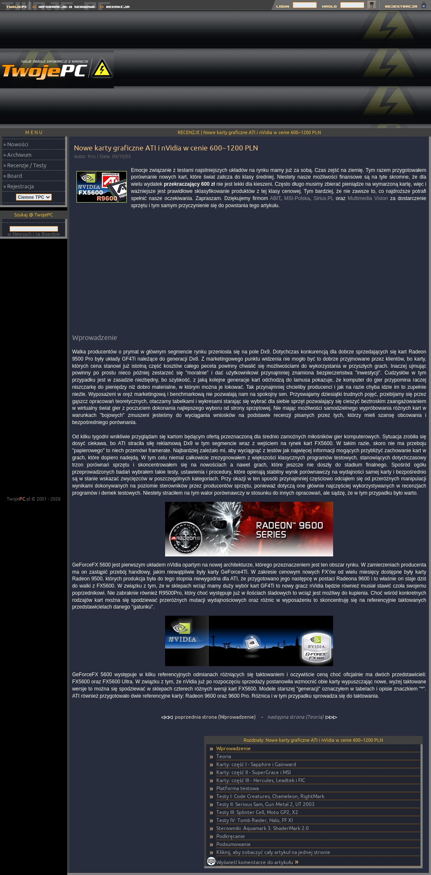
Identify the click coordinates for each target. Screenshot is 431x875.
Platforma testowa (237, 788)
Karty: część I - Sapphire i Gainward (256, 764)
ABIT (275, 198)
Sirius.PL (323, 198)
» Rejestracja (18, 186)
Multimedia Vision (368, 198)
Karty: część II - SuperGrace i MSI (253, 772)
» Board (12, 176)
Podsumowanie (233, 844)
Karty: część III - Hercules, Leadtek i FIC (260, 780)
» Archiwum (17, 155)
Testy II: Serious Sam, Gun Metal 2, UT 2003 (265, 804)
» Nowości (15, 144)
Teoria (223, 756)
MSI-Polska (297, 198)
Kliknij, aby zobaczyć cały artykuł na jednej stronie (273, 852)
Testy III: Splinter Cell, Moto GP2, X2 (257, 812)
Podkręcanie (230, 836)
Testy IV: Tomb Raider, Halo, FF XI (254, 820)
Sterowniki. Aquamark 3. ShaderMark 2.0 (262, 828)
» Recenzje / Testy (24, 165)
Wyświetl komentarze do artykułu (254, 862)
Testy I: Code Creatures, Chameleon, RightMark (270, 796)
